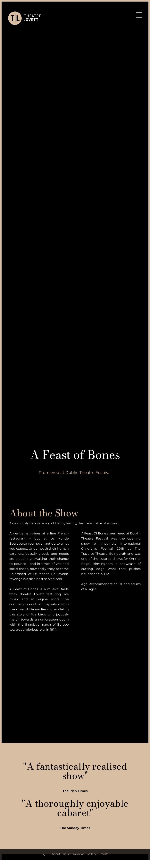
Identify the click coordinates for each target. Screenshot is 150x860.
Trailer (66, 854)
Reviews (78, 854)
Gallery (91, 854)
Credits (103, 854)
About (56, 854)
